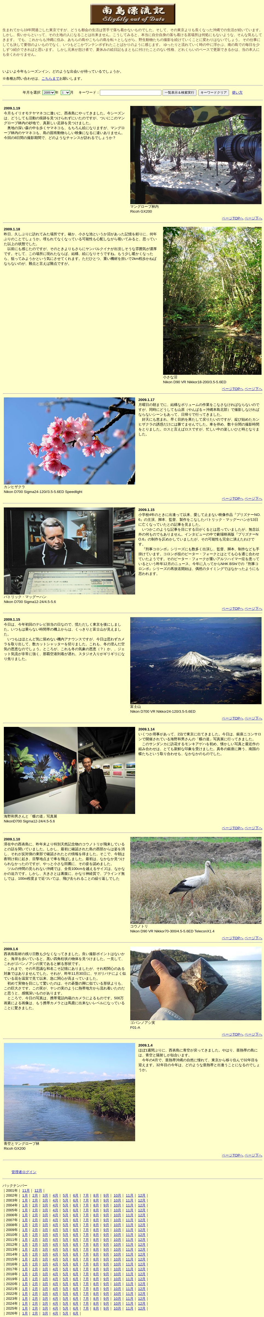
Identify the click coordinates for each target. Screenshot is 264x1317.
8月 (96, 1195)
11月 (26, 1190)
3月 (45, 1195)
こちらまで (50, 78)
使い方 (237, 92)
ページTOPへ (232, 218)
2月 (35, 1195)
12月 (38, 1190)
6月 (76, 1195)
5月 (65, 1195)
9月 (106, 1195)
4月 (55, 1195)
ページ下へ (253, 218)
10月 (117, 1195)
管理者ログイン (23, 1172)
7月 (86, 1195)
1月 (25, 1195)
